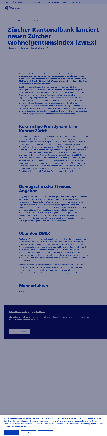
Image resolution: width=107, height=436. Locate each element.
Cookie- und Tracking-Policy (59, 422)
